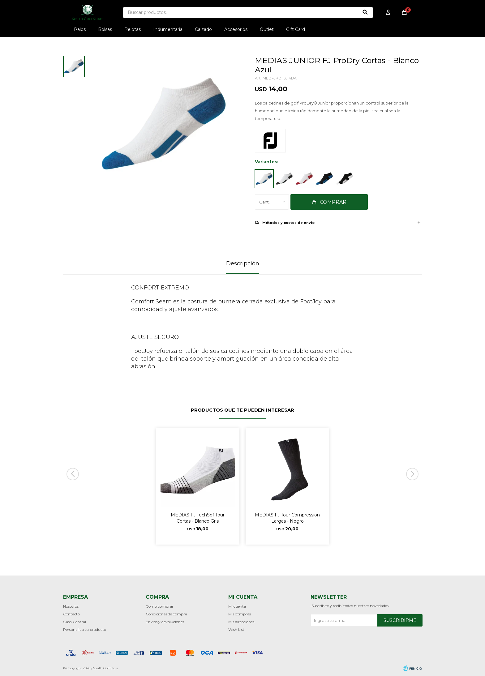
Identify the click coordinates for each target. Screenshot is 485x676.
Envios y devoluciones (165, 621)
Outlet (267, 29)
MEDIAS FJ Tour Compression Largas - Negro (287, 518)
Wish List (236, 629)
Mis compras (239, 614)
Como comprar (160, 606)
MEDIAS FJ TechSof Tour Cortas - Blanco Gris (198, 518)
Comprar (333, 202)
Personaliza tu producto (84, 629)
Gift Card (295, 29)
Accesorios (235, 29)
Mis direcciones (241, 621)
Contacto (71, 614)
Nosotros (71, 606)
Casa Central (74, 621)
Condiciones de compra (166, 614)
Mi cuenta (237, 606)
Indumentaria (167, 29)
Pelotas (132, 29)
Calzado (203, 29)
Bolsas (105, 29)
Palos (80, 29)
